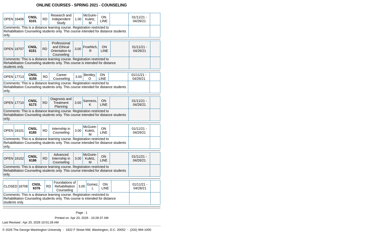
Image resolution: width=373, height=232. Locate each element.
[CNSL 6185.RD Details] (32, 132)
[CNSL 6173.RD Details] (32, 104)
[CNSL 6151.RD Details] (32, 51)
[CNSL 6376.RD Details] (36, 188)
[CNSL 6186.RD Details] (32, 160)
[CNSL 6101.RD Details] (32, 21)
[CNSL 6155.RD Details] (33, 79)
